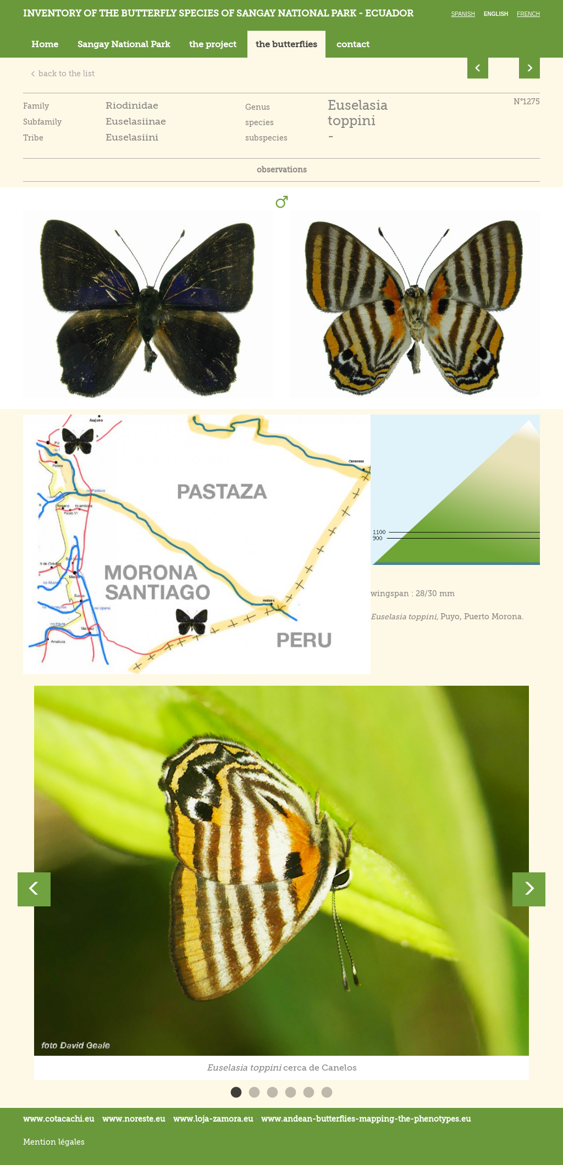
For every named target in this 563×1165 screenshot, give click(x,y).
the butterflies (286, 44)
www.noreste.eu (133, 1118)
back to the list (62, 73)
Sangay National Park (124, 44)
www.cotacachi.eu (58, 1118)
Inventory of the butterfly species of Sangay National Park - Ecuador (218, 13)
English (496, 14)
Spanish (463, 14)
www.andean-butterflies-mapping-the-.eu (366, 1118)
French (528, 14)
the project (212, 44)
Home (44, 44)
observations (282, 169)
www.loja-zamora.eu (213, 1118)
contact (352, 44)
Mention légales (54, 1142)
